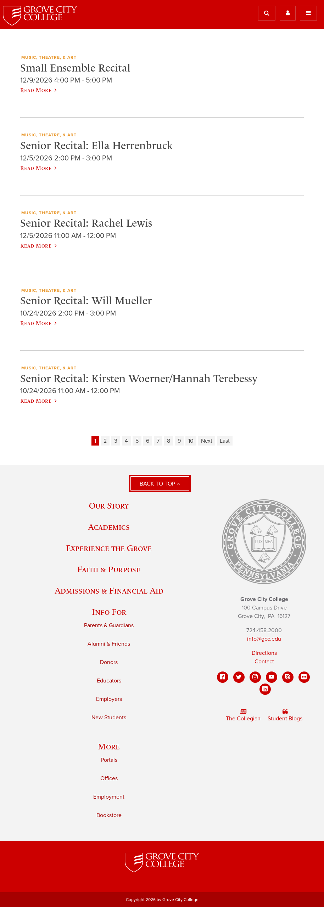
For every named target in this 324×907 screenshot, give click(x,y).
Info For (109, 612)
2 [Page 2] (105, 440)
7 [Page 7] (158, 440)
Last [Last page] (225, 440)
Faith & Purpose (108, 569)
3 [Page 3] (115, 440)
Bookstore (109, 815)
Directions (264, 653)
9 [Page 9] (179, 440)
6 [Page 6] (147, 440)
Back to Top (160, 483)
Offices (109, 778)
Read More (38, 90)
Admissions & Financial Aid (109, 590)
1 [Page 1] (95, 440)
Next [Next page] (206, 440)
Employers (109, 699)
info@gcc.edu (264, 638)
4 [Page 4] (126, 440)
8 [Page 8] (168, 440)
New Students (108, 717)
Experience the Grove (109, 548)
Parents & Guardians (109, 625)
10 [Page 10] (191, 440)
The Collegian (243, 715)
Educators (109, 680)
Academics (109, 527)
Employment (108, 796)
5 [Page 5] (137, 440)
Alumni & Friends (109, 643)
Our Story (109, 505)
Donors (109, 662)
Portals (109, 760)
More (109, 746)
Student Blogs (285, 715)
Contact (264, 661)
